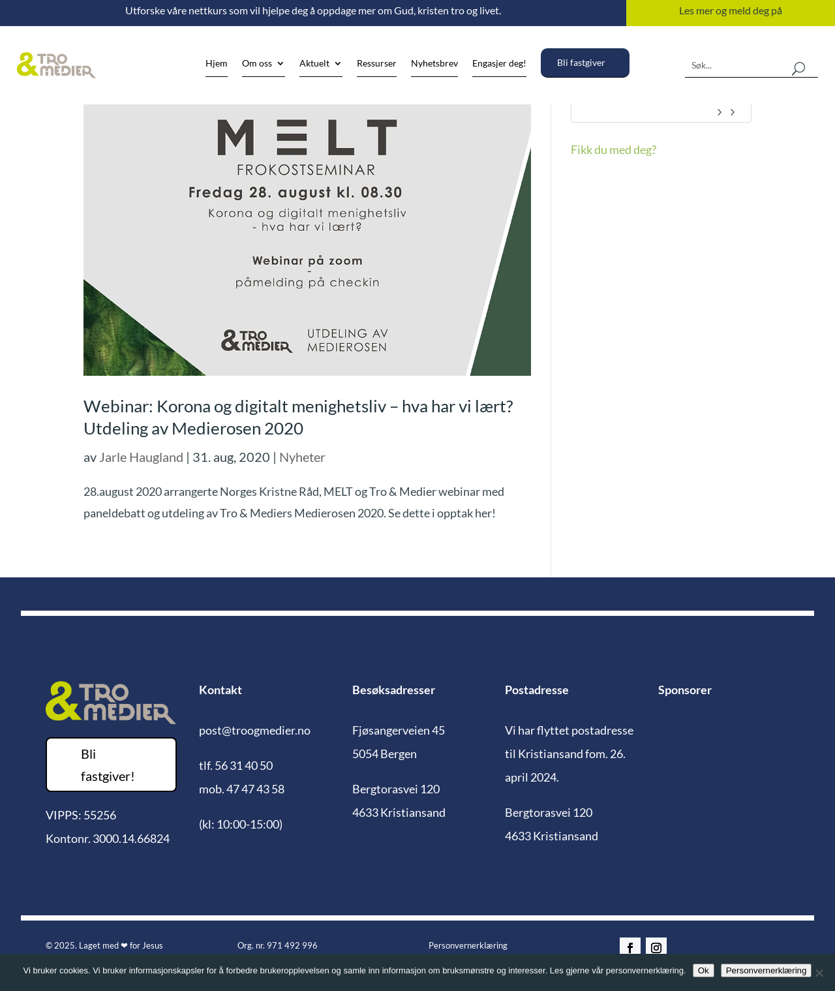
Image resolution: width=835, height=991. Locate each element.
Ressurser (377, 64)
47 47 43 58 (255, 789)
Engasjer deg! (499, 64)
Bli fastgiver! (108, 765)
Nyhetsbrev (434, 64)
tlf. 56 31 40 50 (236, 765)
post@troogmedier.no (255, 730)
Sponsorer (685, 689)
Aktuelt (314, 64)
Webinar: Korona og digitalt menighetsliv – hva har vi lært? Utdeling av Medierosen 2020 (298, 416)
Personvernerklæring (468, 945)
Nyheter (302, 457)
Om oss (257, 64)
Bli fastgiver (581, 62)
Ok (703, 970)
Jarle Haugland (141, 457)
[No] (818, 972)
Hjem (216, 64)
